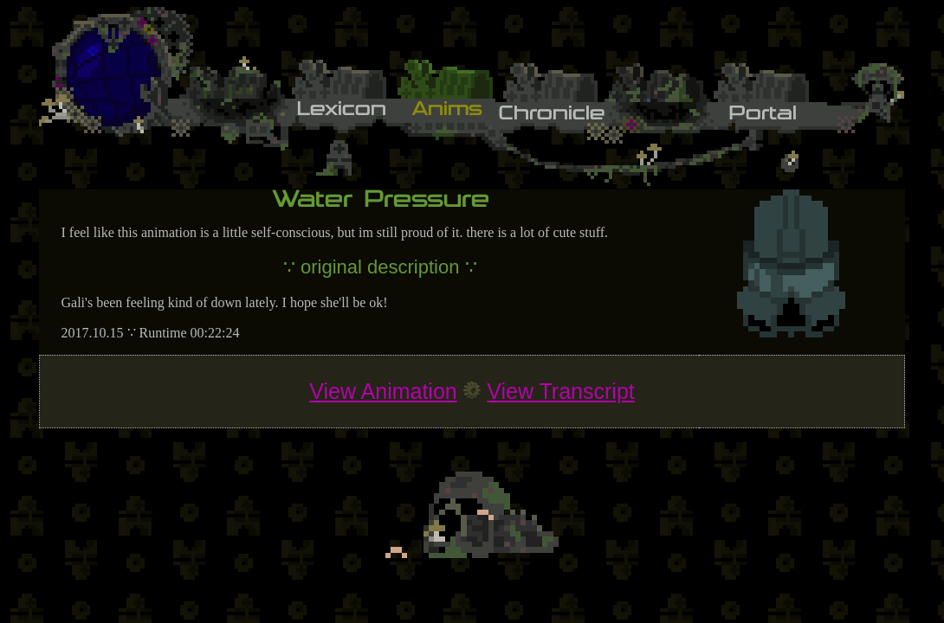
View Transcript (560, 391)
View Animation (382, 391)
